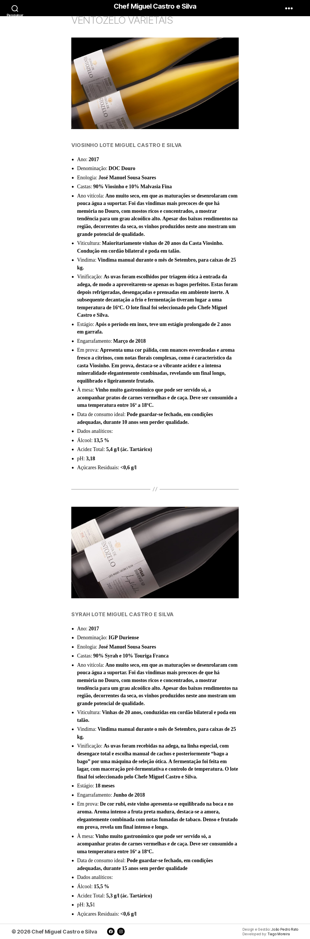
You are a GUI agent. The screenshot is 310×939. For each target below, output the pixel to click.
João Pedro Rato (284, 929)
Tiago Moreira (279, 934)
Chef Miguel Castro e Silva (155, 6)
